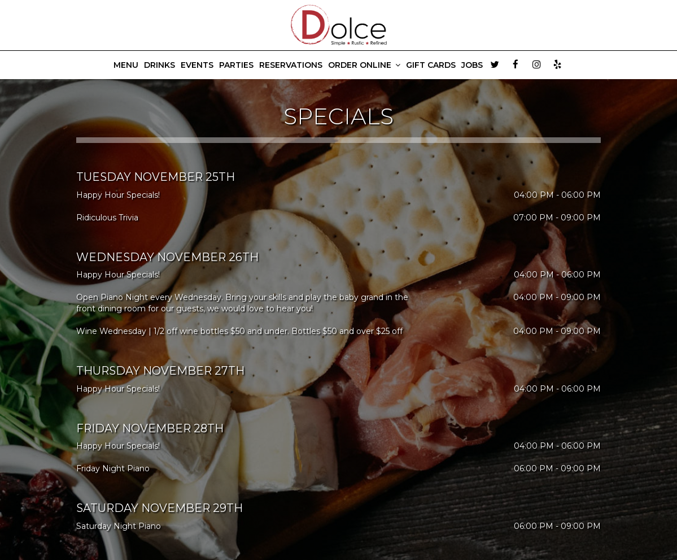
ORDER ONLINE (364, 65)
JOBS (472, 65)
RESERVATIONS (290, 65)
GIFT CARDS (431, 65)
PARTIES (236, 65)
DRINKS (159, 65)
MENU (125, 65)
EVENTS (197, 65)
